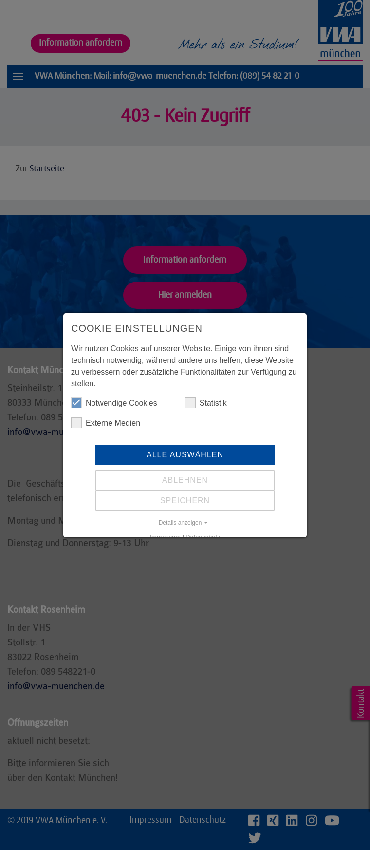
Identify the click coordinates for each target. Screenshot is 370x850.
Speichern (185, 500)
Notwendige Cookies (114, 402)
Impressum (165, 537)
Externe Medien (105, 422)
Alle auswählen (185, 455)
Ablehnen (185, 480)
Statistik (206, 402)
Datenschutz (202, 537)
